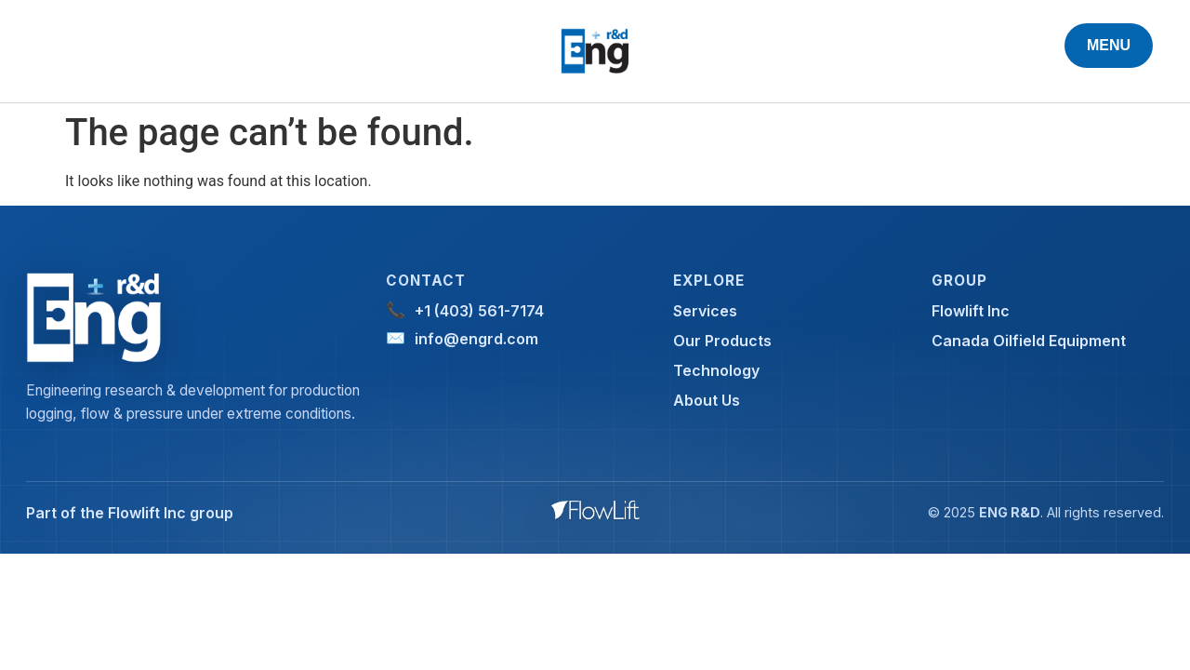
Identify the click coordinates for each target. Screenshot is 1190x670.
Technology (716, 370)
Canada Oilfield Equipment (1029, 340)
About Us (706, 400)
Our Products (722, 340)
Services (705, 311)
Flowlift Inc (971, 311)
